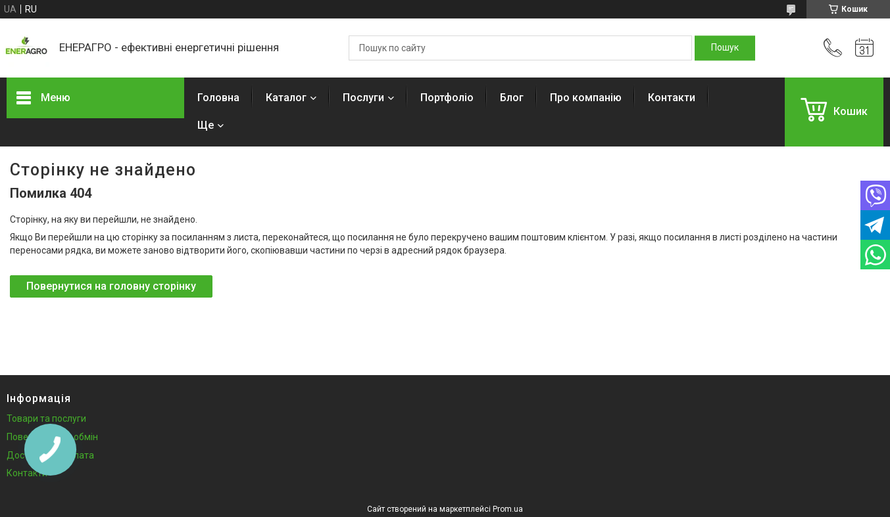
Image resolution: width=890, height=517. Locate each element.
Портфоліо (447, 97)
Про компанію (586, 97)
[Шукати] (725, 47)
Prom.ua (508, 509)
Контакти (671, 97)
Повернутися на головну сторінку (111, 286)
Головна (218, 97)
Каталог (286, 97)
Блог (512, 97)
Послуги (363, 97)
